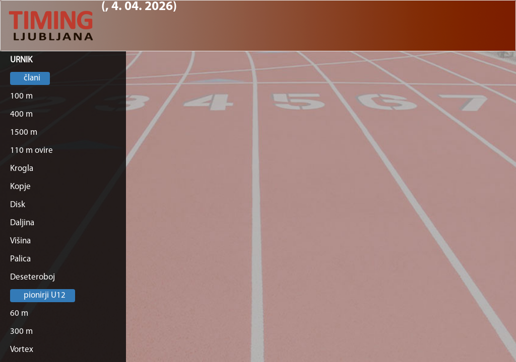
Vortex (21, 349)
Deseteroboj (32, 277)
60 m (19, 313)
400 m (21, 114)
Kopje (20, 187)
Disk (17, 205)
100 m (21, 96)
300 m (21, 331)
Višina (20, 241)
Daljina (22, 223)
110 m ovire (31, 150)
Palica (20, 259)
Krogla (21, 168)
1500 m (23, 132)
